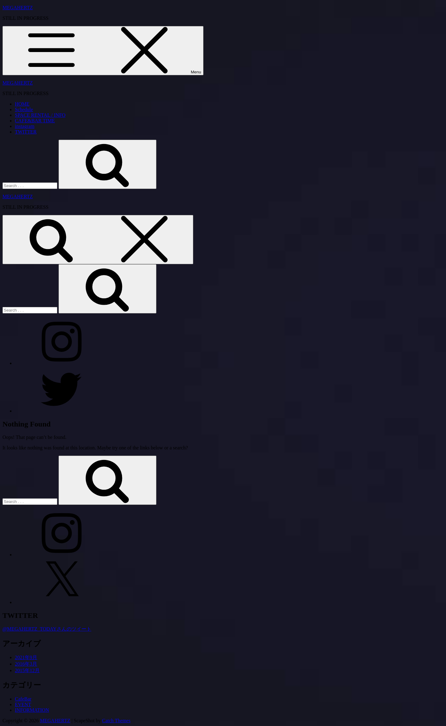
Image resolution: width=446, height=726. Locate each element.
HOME (22, 104)
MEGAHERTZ (17, 7)
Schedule (24, 109)
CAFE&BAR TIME (35, 120)
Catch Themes (116, 720)
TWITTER (26, 131)
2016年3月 (26, 664)
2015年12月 (27, 670)
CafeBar (23, 699)
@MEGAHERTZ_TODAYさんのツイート (46, 629)
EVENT (23, 704)
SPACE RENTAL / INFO (40, 115)
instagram (24, 126)
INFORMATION (32, 710)
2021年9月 (26, 657)
